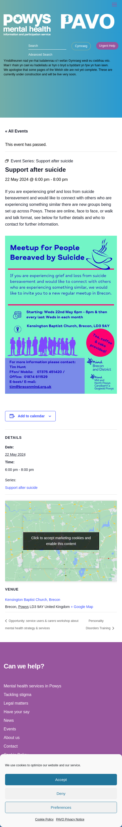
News (9, 720)
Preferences (61, 807)
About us (11, 737)
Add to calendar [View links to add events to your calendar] (31, 416)
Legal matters (16, 703)
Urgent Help (107, 46)
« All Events (16, 131)
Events (10, 729)
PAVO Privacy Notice (70, 819)
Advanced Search (40, 54)
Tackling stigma (17, 694)
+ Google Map (82, 607)
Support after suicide (21, 488)
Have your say (16, 712)
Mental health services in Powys (32, 686)
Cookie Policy (44, 819)
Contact (10, 746)
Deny (60, 793)
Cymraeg (81, 46)
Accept (61, 779)
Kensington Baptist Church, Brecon (32, 600)
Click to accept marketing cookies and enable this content (61, 541)
